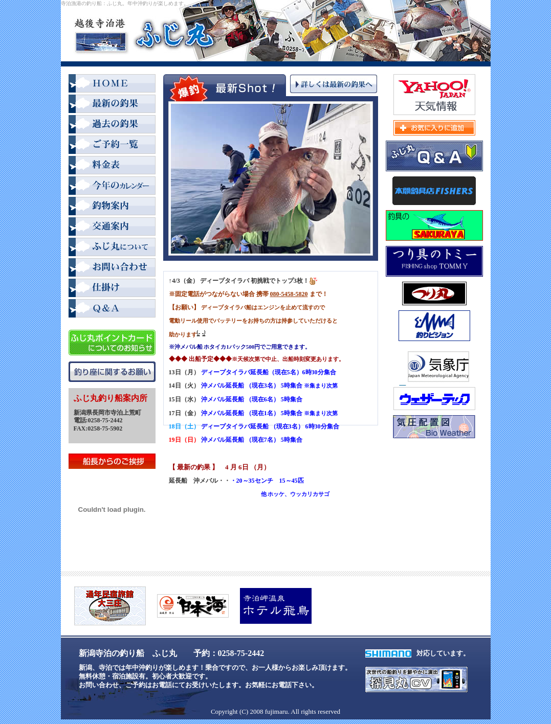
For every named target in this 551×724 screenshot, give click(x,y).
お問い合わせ (112, 268)
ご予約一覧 (112, 145)
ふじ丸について (112, 248)
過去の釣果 (112, 125)
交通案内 (112, 227)
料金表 (112, 166)
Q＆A (112, 309)
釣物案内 (112, 207)
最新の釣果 (112, 105)
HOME (112, 84)
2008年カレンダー (112, 186)
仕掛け (112, 289)
